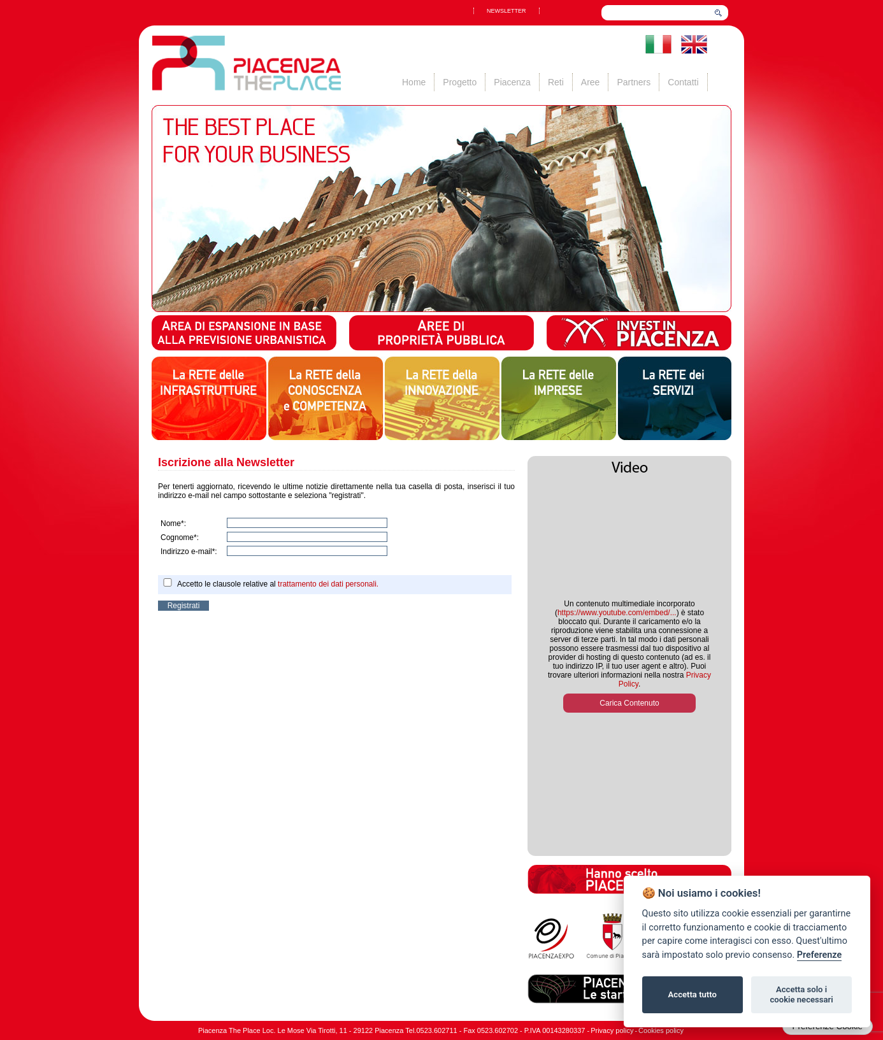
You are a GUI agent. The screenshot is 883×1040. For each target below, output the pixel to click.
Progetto (460, 82)
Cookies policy (661, 1030)
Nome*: (173, 523)
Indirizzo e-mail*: (189, 551)
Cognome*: (180, 537)
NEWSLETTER (506, 11)
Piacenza (512, 82)
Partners (633, 82)
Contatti (683, 82)
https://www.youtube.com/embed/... (617, 612)
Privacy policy (612, 1030)
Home (414, 82)
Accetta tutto (692, 994)
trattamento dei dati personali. (328, 584)
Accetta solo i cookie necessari (801, 994)
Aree (590, 82)
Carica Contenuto (629, 703)
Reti (556, 82)
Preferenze (819, 955)
